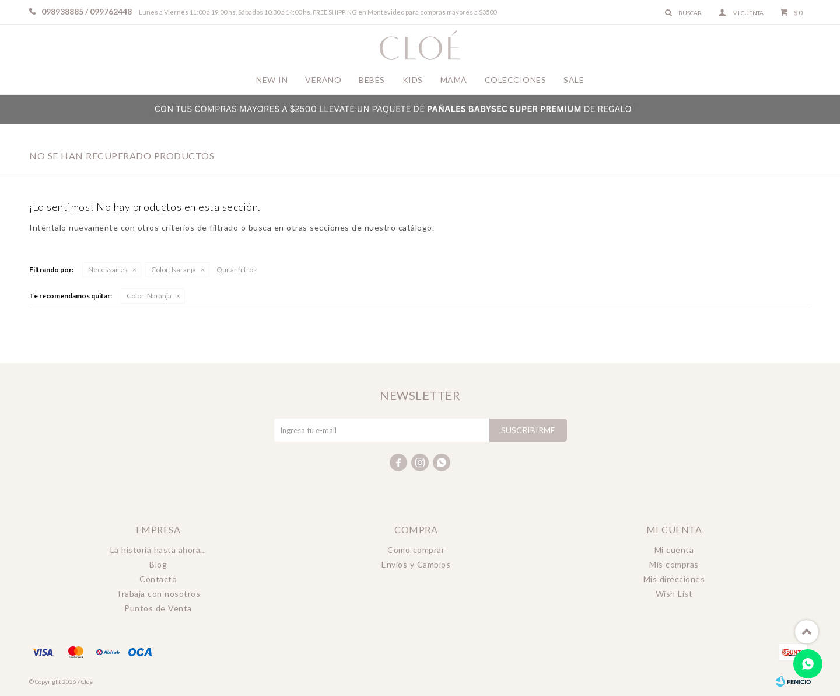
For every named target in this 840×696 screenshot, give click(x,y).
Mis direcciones (674, 579)
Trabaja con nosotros (158, 593)
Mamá (453, 80)
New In (272, 80)
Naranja (173, 269)
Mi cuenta (674, 550)
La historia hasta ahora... (158, 550)
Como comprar (415, 550)
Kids (412, 80)
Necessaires (108, 269)
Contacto (158, 579)
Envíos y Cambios (416, 564)
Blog (158, 564)
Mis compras (674, 564)
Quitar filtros (236, 269)
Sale (574, 80)
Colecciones (516, 80)
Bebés (372, 80)
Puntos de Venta (158, 608)
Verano (323, 80)
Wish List (674, 593)
